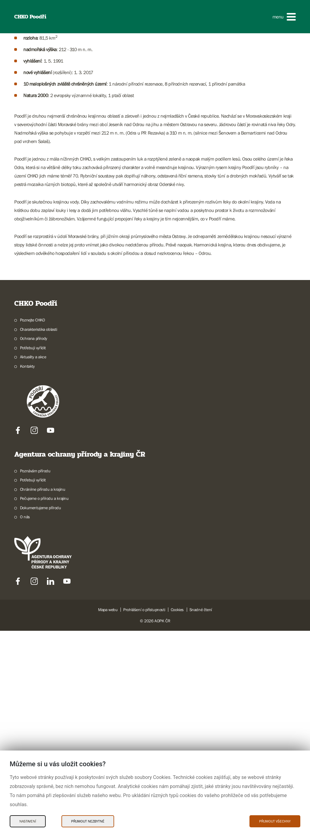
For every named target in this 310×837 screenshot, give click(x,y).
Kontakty (27, 572)
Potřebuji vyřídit (33, 553)
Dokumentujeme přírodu (40, 713)
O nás (25, 723)
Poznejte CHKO (32, 526)
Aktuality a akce (33, 563)
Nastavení (27, 821)
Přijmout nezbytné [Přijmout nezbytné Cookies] (87, 821)
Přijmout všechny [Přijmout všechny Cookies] (275, 821)
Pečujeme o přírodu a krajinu (44, 704)
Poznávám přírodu (35, 676)
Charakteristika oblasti (38, 535)
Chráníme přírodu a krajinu (42, 695)
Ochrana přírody (33, 544)
